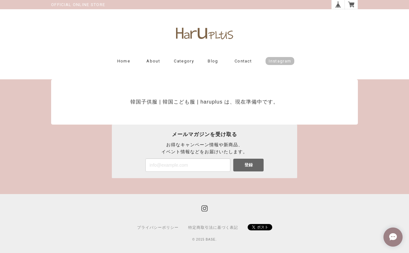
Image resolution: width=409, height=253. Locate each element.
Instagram (280, 61)
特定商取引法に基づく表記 (213, 227)
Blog (213, 61)
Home (123, 61)
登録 (248, 165)
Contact (243, 61)
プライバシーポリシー (158, 227)
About (153, 61)
